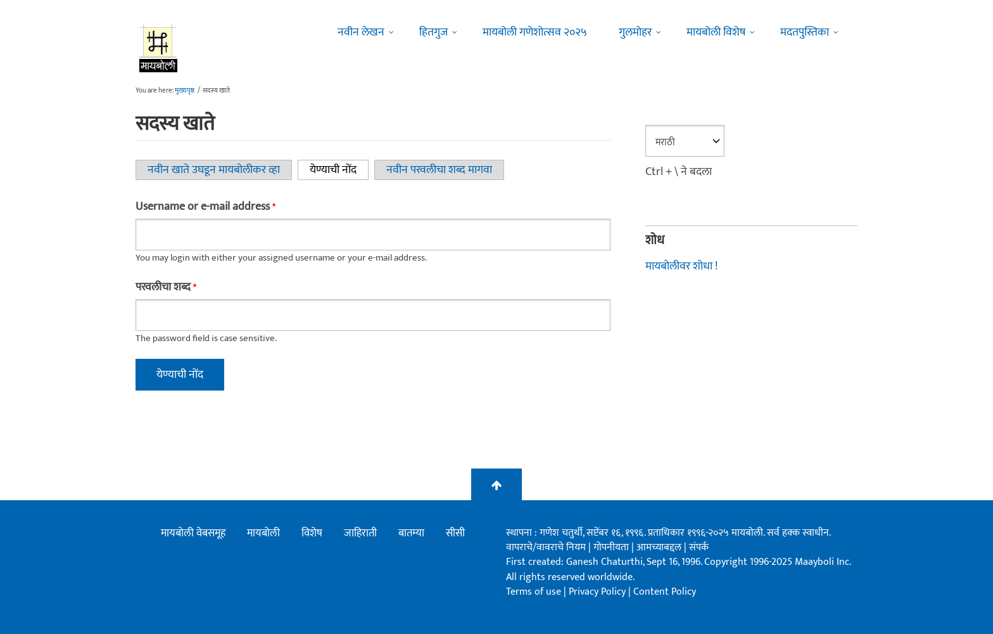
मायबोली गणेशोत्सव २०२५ (535, 32)
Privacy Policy (598, 591)
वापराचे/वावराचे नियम (546, 547)
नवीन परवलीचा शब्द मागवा (439, 169)
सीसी (455, 533)
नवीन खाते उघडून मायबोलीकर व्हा (214, 169)
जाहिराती (360, 533)
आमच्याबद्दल (660, 547)
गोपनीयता (612, 547)
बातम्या (411, 533)
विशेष (311, 533)
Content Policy (664, 591)
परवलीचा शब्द (166, 287)
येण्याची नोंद (339, 169)
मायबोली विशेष (715, 32)
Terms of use (533, 591)
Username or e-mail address (205, 207)
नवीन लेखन (361, 32)
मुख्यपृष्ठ (184, 90)
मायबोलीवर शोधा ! (681, 266)
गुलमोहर (635, 32)
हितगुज (433, 32)
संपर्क (699, 547)
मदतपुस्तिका (804, 32)
